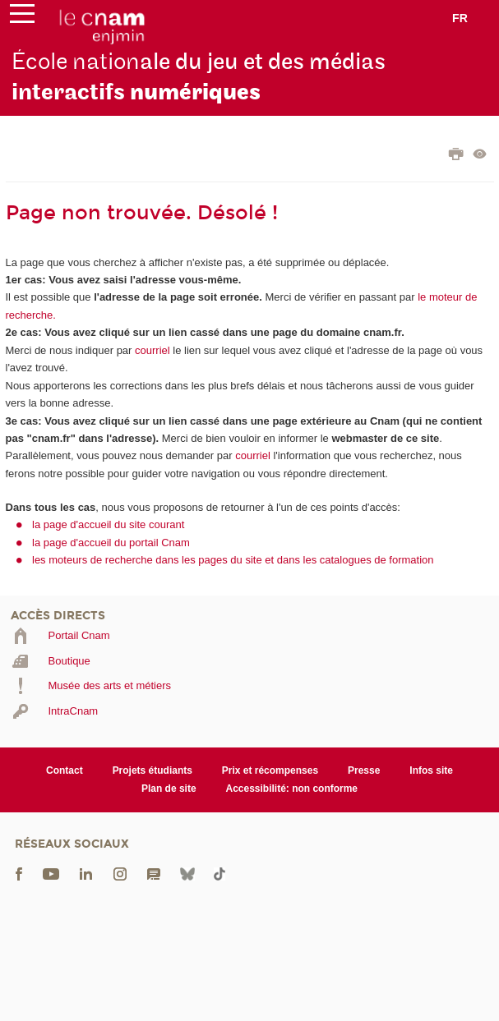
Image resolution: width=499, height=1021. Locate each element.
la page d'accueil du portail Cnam (111, 542)
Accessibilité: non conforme (292, 788)
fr (460, 18)
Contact (64, 770)
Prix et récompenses (270, 770)
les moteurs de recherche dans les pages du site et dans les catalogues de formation (233, 560)
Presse (364, 770)
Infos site (431, 770)
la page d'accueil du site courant (108, 524)
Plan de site (168, 788)
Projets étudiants (152, 770)
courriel (152, 350)
